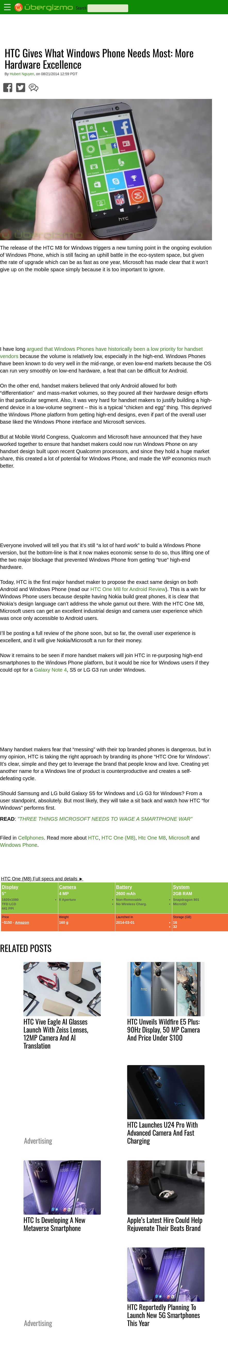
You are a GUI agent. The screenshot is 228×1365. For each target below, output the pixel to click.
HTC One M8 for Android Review (127, 589)
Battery (124, 887)
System (181, 887)
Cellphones (31, 838)
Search (81, 8)
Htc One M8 (152, 838)
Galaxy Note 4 (50, 670)
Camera (67, 887)
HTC (93, 838)
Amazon (22, 922)
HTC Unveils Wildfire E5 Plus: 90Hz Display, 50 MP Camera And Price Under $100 (163, 1029)
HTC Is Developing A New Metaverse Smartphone (54, 1224)
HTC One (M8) (118, 838)
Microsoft (179, 838)
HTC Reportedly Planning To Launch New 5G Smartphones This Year (163, 1315)
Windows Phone (18, 845)
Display (10, 887)
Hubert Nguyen (22, 74)
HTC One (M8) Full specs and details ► (42, 878)
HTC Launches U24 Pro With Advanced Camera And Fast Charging (162, 1132)
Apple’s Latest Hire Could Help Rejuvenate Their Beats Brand (164, 1224)
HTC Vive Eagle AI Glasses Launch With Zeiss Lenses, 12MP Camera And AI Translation (55, 1033)
